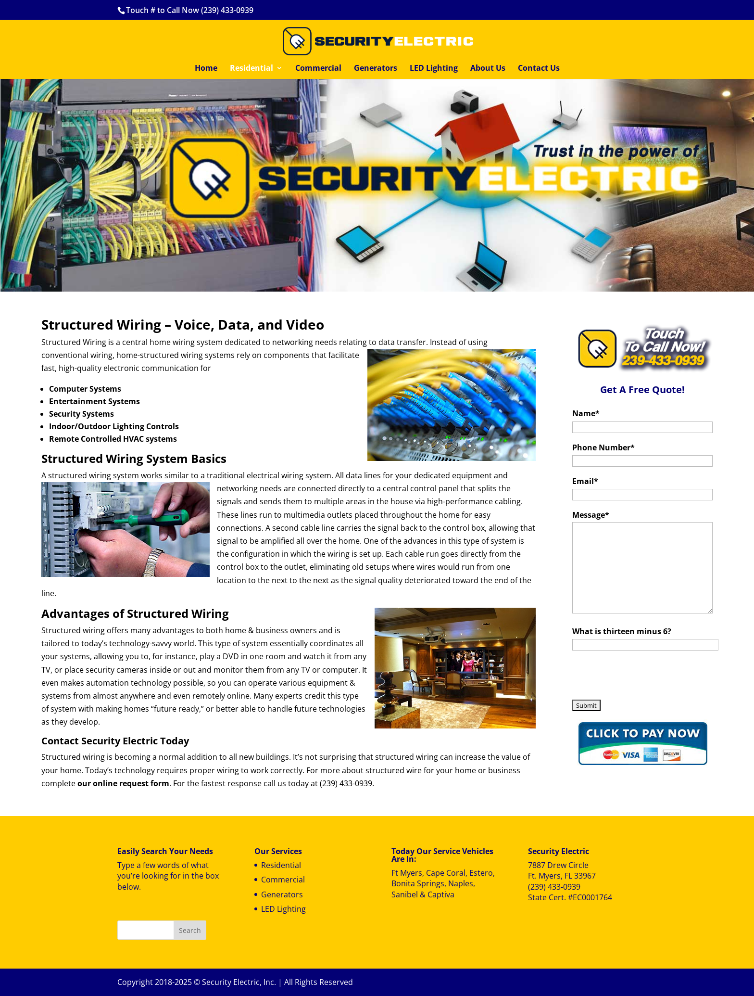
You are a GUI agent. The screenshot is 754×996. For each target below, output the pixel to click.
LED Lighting (434, 68)
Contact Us (539, 68)
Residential (251, 68)
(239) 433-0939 (554, 886)
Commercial (318, 68)
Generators (375, 68)
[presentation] (645, 677)
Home (206, 68)
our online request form (123, 783)
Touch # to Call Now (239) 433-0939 (189, 10)
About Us (487, 68)
